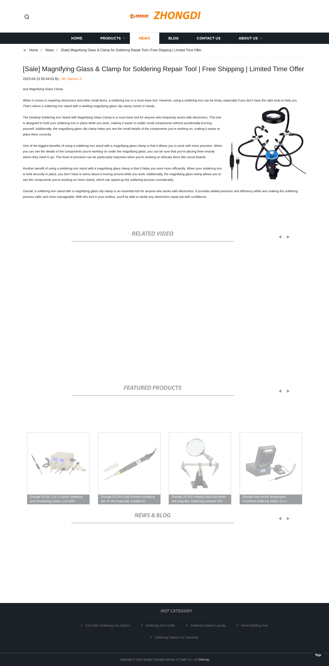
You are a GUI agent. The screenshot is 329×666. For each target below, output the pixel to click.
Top (318, 655)
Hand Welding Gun (257, 625)
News (144, 38)
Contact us (209, 38)
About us (248, 38)
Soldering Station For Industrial (179, 637)
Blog (173, 38)
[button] (27, 17)
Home (76, 38)
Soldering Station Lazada (211, 625)
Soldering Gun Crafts (163, 625)
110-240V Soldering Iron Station (110, 625)
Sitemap (203, 659)
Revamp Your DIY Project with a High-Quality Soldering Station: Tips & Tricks (204, 569)
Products (110, 38)
